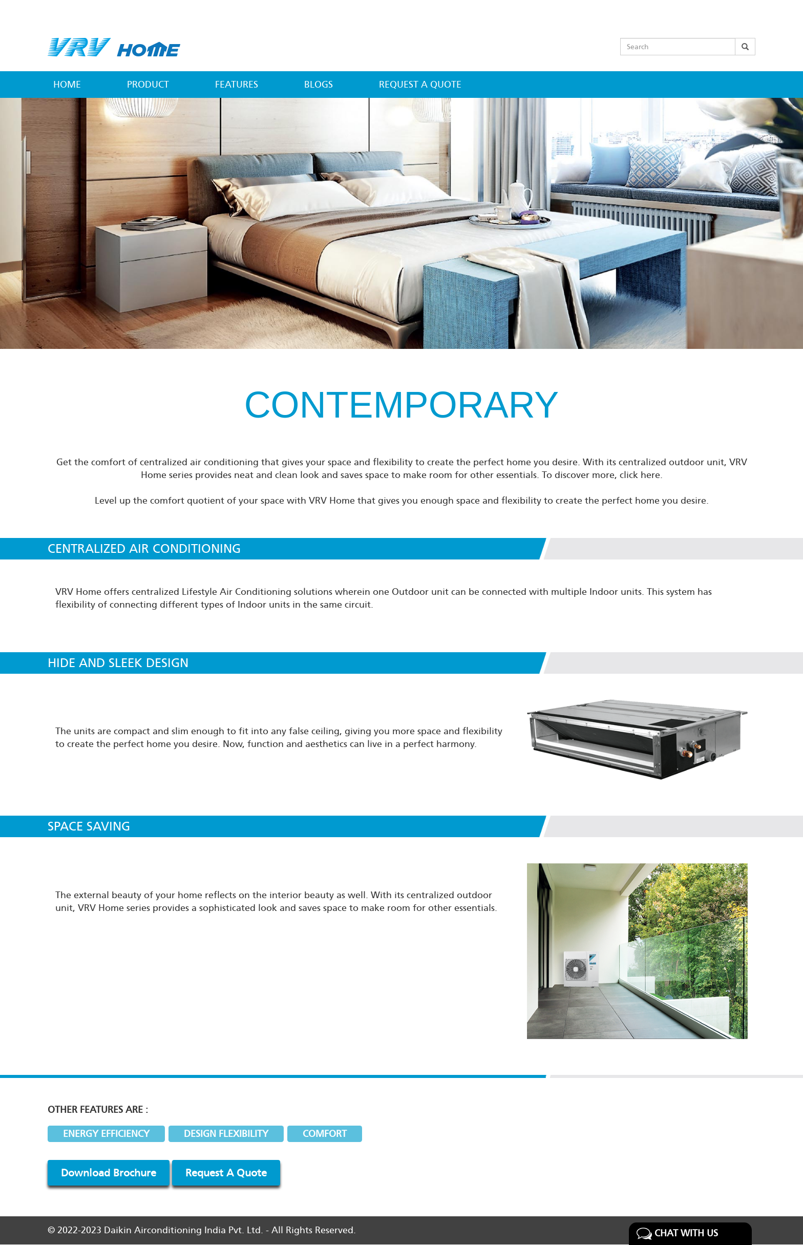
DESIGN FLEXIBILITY (226, 1133)
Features (236, 84)
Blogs (318, 84)
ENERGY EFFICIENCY (106, 1133)
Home (67, 84)
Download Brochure (108, 1173)
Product (148, 84)
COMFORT (325, 1133)
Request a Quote (420, 84)
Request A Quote (226, 1173)
